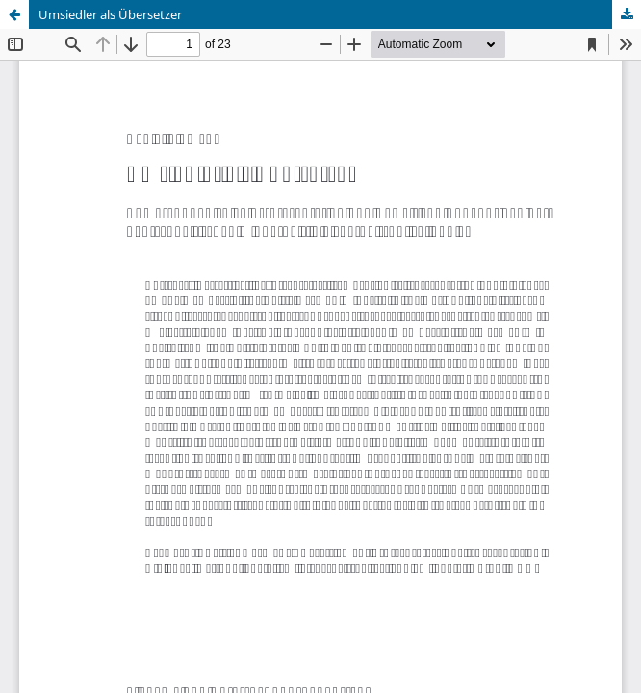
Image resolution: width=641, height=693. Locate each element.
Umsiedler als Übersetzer (110, 14)
